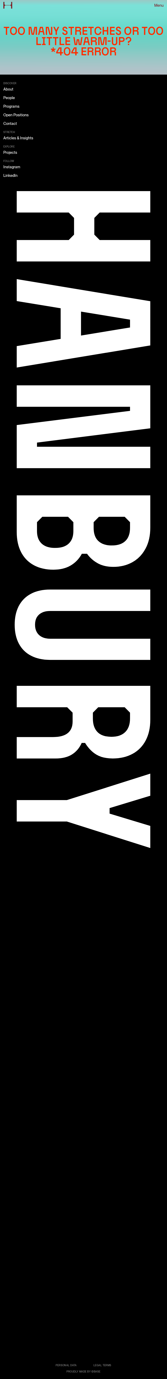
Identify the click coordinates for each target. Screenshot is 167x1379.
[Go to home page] (7, 5)
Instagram (11, 167)
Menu (159, 5)
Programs (11, 106)
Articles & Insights (18, 138)
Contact (10, 123)
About (8, 89)
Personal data (66, 1365)
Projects (10, 152)
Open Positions (16, 115)
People (9, 98)
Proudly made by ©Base (83, 1371)
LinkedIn (10, 175)
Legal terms (102, 1365)
